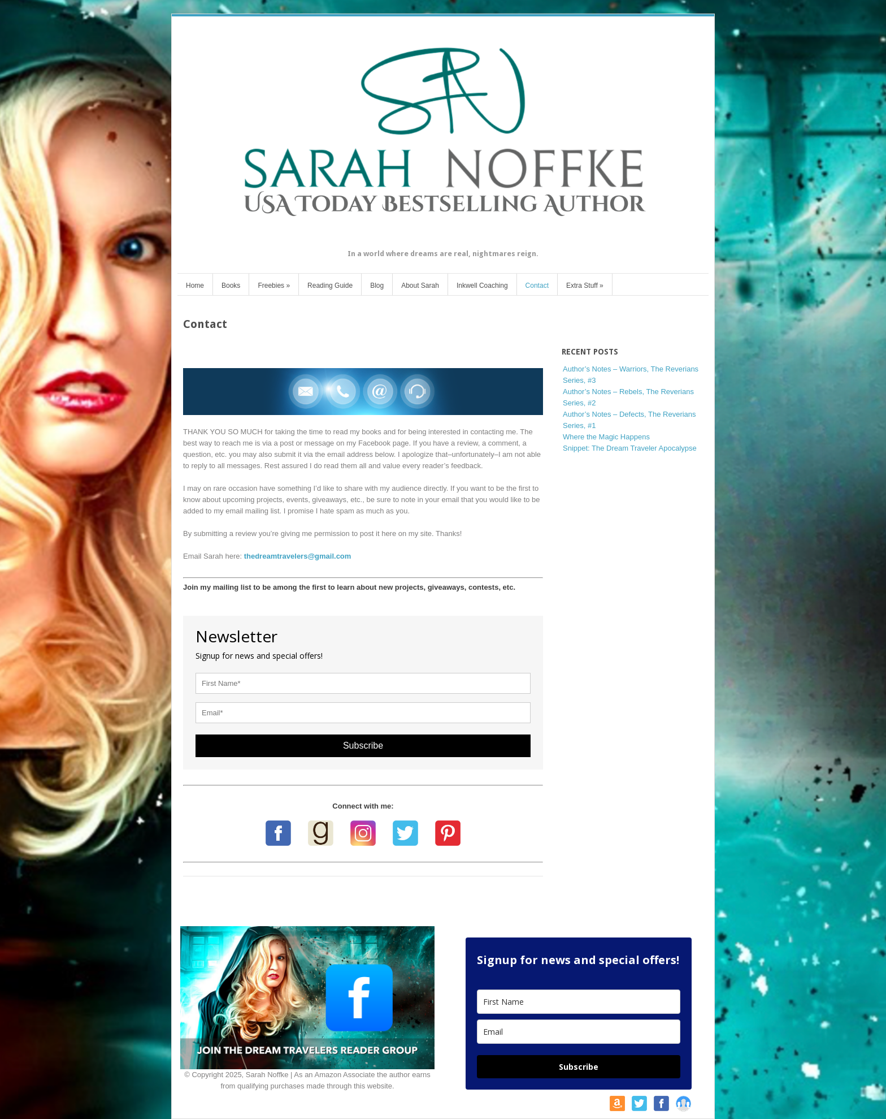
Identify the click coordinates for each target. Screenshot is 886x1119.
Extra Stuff (584, 286)
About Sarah (420, 286)
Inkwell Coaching (482, 286)
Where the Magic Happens (606, 437)
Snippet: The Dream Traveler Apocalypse (630, 448)
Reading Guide (330, 286)
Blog (377, 286)
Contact (537, 286)
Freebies (274, 286)
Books (231, 286)
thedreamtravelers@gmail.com (297, 556)
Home (195, 286)
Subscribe (363, 745)
